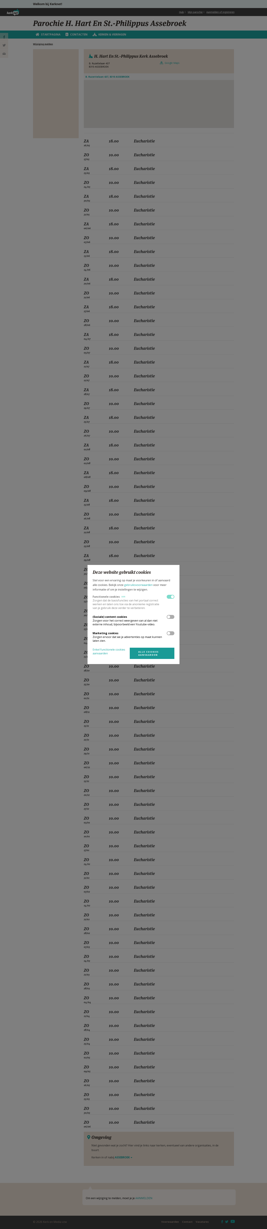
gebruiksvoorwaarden (138, 585)
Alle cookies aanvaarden (148, 653)
